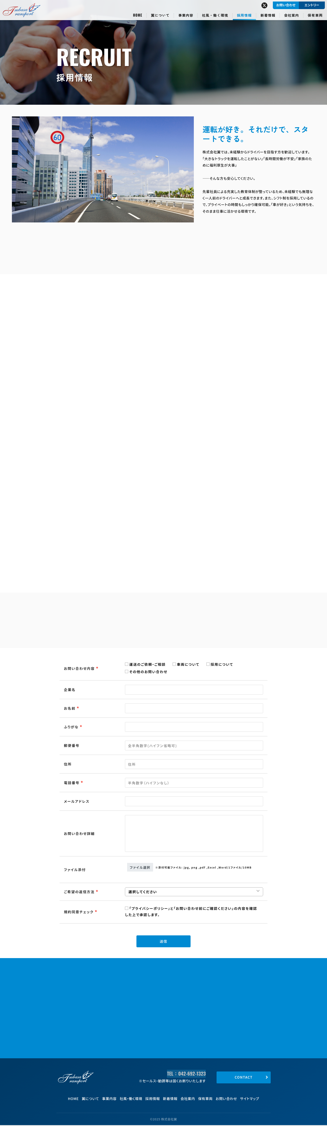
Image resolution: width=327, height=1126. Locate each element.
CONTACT (244, 1077)
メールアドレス (76, 801)
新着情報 (170, 1099)
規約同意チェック (79, 911)
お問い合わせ (226, 1099)
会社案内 (187, 1099)
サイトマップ (249, 1099)
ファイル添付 (75, 869)
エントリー (311, 5)
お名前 (70, 708)
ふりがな (71, 726)
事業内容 (109, 1099)
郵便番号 (71, 745)
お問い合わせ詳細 (79, 833)
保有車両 (205, 1099)
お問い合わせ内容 (79, 668)
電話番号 (71, 782)
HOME (73, 1099)
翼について (90, 1099)
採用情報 (152, 1099)
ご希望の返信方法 (79, 891)
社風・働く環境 (131, 1099)
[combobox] (194, 801)
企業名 (70, 689)
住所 (68, 764)
